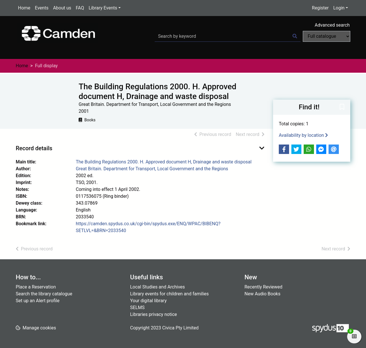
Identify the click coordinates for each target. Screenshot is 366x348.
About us (62, 8)
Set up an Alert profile (37, 300)
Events (41, 8)
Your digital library (148, 300)
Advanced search (332, 25)
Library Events (103, 8)
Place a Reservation (36, 287)
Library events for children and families (169, 293)
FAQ (80, 8)
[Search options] (326, 36)
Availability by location (303, 135)
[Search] (295, 36)
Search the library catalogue (44, 293)
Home (24, 8)
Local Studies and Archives (157, 287)
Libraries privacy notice (153, 314)
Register (320, 8)
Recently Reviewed (263, 287)
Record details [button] (34, 148)
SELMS (137, 307)
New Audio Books (262, 293)
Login (338, 8)
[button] (342, 107)
